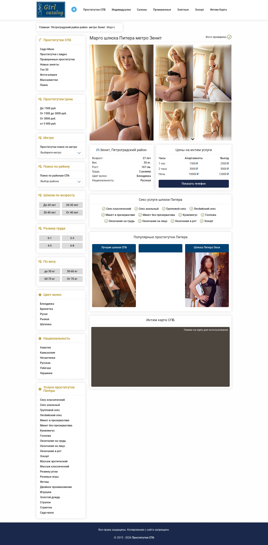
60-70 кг (49, 278)
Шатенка (45, 324)
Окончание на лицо (52, 446)
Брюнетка (46, 309)
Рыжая (44, 319)
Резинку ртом (49, 471)
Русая (44, 314)
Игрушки (45, 492)
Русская (45, 363)
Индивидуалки (121, 9)
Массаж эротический (54, 461)
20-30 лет (72, 205)
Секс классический (52, 399)
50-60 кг (72, 271)
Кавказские (47, 352)
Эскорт (199, 9)
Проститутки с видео (53, 54)
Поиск (44, 85)
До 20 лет (49, 205)
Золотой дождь (50, 497)
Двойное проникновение (56, 487)
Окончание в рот (51, 451)
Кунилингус (47, 430)
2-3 (72, 238)
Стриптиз (46, 507)
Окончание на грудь (53, 440)
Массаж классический (54, 466)
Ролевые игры (49, 476)
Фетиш (44, 481)
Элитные (183, 9)
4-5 (50, 245)
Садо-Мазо (47, 49)
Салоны (142, 9)
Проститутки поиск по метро (58, 147)
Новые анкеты (49, 64)
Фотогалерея (48, 74)
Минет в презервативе (54, 420)
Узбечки (45, 368)
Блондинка (47, 303)
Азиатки (45, 347)
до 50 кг (49, 271)
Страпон (45, 502)
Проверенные (162, 9)
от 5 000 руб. (48, 123)
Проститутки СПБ (94, 9)
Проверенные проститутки (57, 59)
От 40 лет (72, 212)
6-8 (72, 245)
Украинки (46, 373)
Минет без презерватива (56, 425)
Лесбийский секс (51, 415)
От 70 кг (72, 278)
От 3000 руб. (48, 118)
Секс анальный (50, 405)
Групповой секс (50, 410)
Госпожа (45, 435)
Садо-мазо (47, 512)
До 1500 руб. (48, 108)
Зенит (105, 150)
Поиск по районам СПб (54, 175)
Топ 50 (44, 69)
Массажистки (49, 80)
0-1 (50, 238)
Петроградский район (129, 150)
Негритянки (47, 357)
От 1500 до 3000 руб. (53, 113)
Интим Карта (218, 9)
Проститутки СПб (143, 537)
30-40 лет (50, 212)
